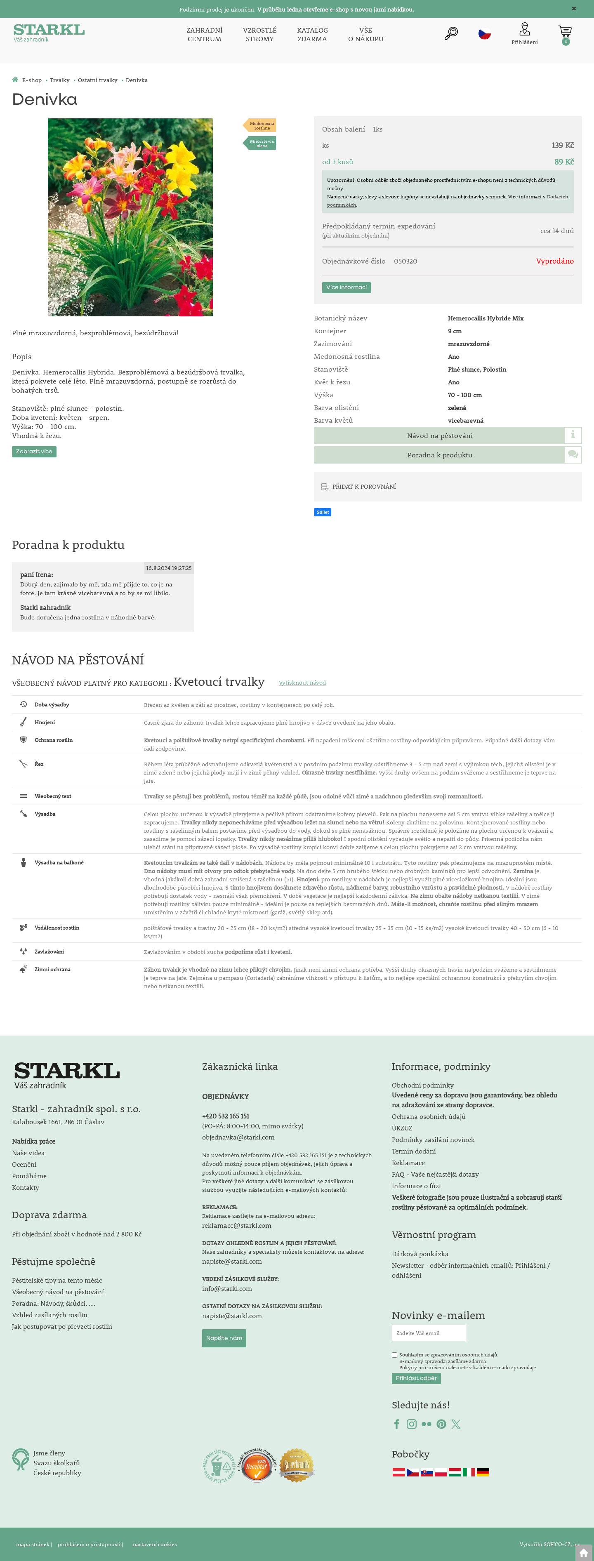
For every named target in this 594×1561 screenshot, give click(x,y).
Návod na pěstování (440, 435)
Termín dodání (414, 1151)
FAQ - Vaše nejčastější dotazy (435, 1174)
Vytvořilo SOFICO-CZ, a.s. (551, 1544)
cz (484, 33)
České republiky (57, 1472)
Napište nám (224, 1338)
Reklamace (408, 1162)
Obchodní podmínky (474, 1095)
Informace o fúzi (416, 1185)
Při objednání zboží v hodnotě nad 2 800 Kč (76, 1233)
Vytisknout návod (302, 682)
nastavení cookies (155, 1544)
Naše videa (28, 1152)
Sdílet (322, 512)
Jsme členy (49, 1452)
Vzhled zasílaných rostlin (49, 1314)
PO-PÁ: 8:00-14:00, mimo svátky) (254, 1125)
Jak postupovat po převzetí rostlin (62, 1326)
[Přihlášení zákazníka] (525, 34)
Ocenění (24, 1164)
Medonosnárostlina (262, 125)
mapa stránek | (35, 1544)
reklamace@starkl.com (236, 1225)
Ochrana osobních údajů (429, 1116)
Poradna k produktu (440, 454)
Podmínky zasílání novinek (433, 1139)
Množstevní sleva (262, 143)
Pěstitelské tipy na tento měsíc (57, 1280)
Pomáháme (29, 1175)
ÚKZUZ (402, 1127)
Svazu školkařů (56, 1462)
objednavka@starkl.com (238, 1136)
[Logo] (49, 35)
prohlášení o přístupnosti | (91, 1544)
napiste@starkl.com (232, 1261)
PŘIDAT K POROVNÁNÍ (364, 486)
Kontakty (25, 1187)
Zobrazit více (34, 451)
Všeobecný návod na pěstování (58, 1291)
